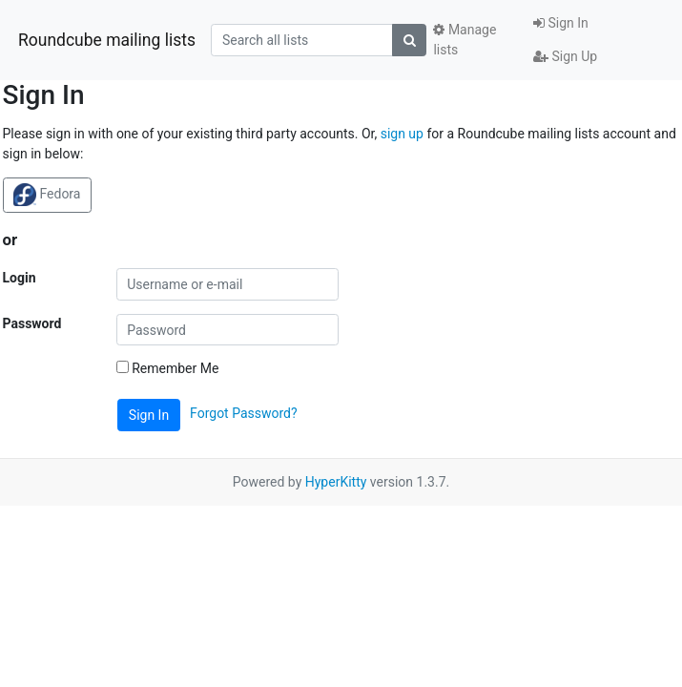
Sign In (561, 23)
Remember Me (167, 368)
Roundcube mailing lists (107, 40)
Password (32, 323)
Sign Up (565, 56)
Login (19, 277)
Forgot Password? (244, 414)
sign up (402, 133)
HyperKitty (336, 481)
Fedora (46, 194)
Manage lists (464, 39)
